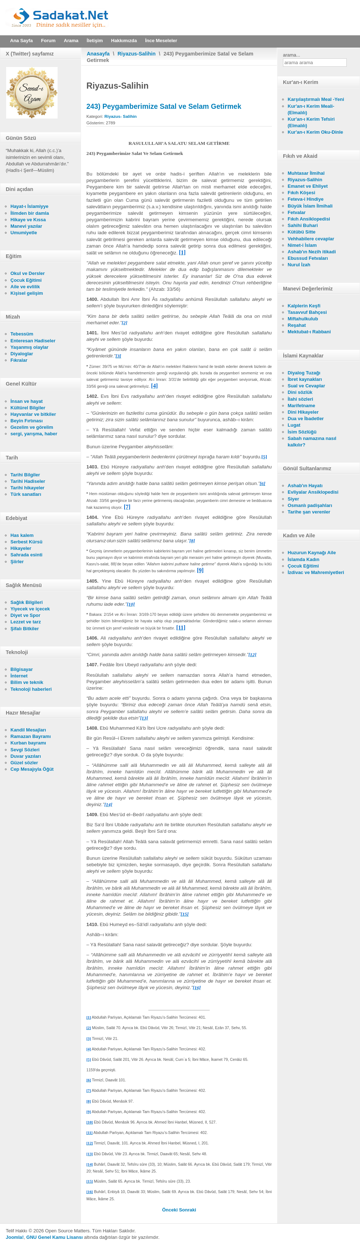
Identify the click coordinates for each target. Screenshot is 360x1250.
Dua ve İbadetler (306, 418)
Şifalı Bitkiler (24, 628)
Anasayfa (98, 54)
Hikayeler (20, 548)
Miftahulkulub (303, 318)
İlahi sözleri (300, 399)
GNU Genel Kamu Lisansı (54, 1237)
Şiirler (17, 561)
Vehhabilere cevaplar (311, 238)
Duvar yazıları (25, 756)
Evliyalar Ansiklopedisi (313, 492)
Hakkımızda (124, 40)
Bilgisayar (21, 669)
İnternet (19, 676)
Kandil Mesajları (28, 730)
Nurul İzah (299, 264)
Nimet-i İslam (302, 245)
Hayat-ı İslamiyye (29, 206)
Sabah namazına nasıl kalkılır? (312, 442)
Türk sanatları (25, 494)
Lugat (294, 425)
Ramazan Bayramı (30, 736)
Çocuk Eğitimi (26, 280)
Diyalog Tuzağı (304, 372)
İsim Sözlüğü (302, 432)
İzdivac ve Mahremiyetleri (316, 572)
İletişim (95, 40)
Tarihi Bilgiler (25, 474)
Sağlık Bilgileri (26, 602)
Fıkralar (18, 360)
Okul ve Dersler (27, 273)
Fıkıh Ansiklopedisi (309, 219)
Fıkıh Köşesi (301, 192)
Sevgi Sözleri (25, 749)
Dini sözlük (300, 392)
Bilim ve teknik (26, 682)
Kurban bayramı (28, 743)
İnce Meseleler (161, 40)
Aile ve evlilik (25, 286)
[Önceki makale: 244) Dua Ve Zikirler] (170, 1210)
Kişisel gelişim (26, 293)
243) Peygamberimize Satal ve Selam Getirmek (163, 106)
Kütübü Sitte (301, 232)
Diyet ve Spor (25, 615)
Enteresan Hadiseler (32, 340)
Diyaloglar (21, 353)
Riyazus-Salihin (137, 54)
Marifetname (301, 405)
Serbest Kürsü (26, 541)
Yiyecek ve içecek (30, 608)
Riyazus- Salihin (120, 116)
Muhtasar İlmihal (306, 173)
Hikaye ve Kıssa (28, 219)
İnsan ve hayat (26, 401)
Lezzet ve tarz (25, 621)
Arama (71, 40)
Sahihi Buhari (303, 225)
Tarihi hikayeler (27, 487)
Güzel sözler (24, 762)
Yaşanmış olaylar (29, 347)
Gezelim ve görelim (31, 427)
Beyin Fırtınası (26, 420)
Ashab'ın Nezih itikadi (312, 251)
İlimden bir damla (29, 213)
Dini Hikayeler (303, 412)
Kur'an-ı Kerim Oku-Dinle (315, 132)
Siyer (293, 499)
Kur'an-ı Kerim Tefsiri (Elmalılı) (311, 122)
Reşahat (297, 325)
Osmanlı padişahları (310, 505)
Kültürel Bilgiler (27, 407)
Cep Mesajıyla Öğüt (32, 769)
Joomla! (15, 1237)
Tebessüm (21, 334)
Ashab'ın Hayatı (305, 485)
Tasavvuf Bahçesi (307, 312)
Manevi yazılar (26, 226)
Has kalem (21, 535)
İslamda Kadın (303, 559)
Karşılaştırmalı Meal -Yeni (316, 99)
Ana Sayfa (21, 40)
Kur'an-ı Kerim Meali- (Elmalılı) (311, 109)
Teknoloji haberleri (31, 689)
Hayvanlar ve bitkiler (33, 414)
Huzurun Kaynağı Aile (312, 552)
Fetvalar (297, 212)
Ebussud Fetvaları (308, 258)
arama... (291, 55)
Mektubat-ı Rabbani (309, 331)
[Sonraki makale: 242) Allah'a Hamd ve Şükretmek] (187, 1210)
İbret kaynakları (305, 379)
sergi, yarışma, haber (33, 433)
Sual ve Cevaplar (306, 385)
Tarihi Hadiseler (27, 481)
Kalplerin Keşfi (304, 305)
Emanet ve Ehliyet (308, 186)
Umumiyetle (23, 232)
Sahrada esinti (26, 554)
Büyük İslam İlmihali (310, 206)
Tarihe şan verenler (309, 512)
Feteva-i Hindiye (306, 199)
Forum (48, 40)
